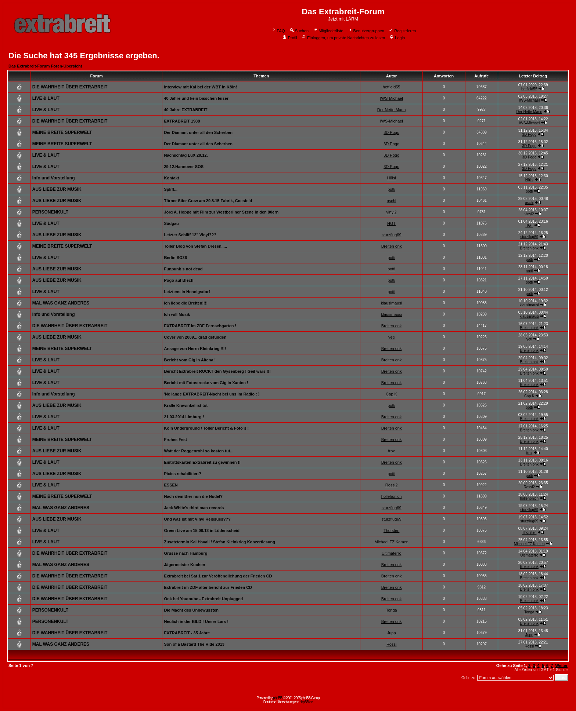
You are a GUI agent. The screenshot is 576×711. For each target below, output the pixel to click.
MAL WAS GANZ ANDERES (60, 303)
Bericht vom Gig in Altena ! (190, 360)
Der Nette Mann (391, 109)
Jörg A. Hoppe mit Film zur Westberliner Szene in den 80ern (221, 212)
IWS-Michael (391, 98)
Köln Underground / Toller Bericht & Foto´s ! (206, 428)
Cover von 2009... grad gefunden (195, 337)
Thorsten (391, 530)
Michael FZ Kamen (391, 542)
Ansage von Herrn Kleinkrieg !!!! (195, 348)
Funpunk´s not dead (183, 269)
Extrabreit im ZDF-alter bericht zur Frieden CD (208, 587)
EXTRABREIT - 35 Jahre (187, 633)
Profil (289, 38)
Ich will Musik (177, 314)
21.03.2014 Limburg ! (184, 417)
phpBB (277, 698)
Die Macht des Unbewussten (191, 610)
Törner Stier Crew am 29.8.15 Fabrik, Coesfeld (208, 200)
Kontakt (171, 178)
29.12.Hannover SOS (184, 166)
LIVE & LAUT (46, 98)
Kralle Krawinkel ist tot (186, 405)
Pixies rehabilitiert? (182, 473)
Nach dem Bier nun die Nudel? (193, 496)
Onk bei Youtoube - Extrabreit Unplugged (203, 599)
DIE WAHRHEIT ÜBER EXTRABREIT (70, 87)
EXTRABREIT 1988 (182, 121)
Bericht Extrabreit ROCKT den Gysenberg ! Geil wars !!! (217, 371)
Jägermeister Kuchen (184, 564)
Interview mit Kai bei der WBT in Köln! (200, 87)
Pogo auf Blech (178, 280)
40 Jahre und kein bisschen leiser (196, 98)
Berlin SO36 (175, 257)
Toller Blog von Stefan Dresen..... (195, 246)
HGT (391, 223)
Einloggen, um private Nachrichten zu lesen (343, 38)
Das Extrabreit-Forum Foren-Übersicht (45, 66)
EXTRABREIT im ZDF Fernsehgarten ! (200, 326)
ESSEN (170, 485)
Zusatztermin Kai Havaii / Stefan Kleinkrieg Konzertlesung (219, 542)
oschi (391, 200)
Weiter (561, 665)
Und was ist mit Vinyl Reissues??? (197, 519)
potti (391, 189)
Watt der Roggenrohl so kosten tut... (198, 451)
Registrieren (402, 31)
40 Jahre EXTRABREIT (185, 109)
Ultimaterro (392, 553)
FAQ (278, 31)
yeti (391, 337)
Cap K (391, 394)
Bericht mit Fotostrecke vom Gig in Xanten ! (206, 382)
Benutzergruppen (366, 31)
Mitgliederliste (328, 31)
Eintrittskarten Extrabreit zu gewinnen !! (202, 462)
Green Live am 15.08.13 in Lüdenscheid (201, 530)
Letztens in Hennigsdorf (187, 291)
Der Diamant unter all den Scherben (198, 132)
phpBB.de (306, 702)
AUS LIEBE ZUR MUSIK (57, 189)
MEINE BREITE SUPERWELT (62, 132)
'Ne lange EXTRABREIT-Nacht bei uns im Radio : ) (211, 394)
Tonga (391, 610)
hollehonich (391, 496)
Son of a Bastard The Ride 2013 (194, 644)
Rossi (391, 644)
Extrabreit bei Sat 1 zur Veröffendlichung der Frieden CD (218, 576)
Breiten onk (391, 246)
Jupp (391, 633)
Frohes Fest (175, 439)
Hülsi (391, 178)
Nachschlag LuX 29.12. (186, 155)
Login (397, 38)
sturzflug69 (392, 235)
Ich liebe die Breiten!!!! (186, 303)
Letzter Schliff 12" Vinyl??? (190, 235)
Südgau (171, 223)
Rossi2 (391, 485)
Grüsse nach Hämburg (185, 553)
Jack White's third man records (194, 508)
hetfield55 (391, 87)
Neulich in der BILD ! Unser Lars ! (196, 621)
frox (391, 451)
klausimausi (391, 303)
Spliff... (170, 189)
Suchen (299, 31)
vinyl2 (391, 212)
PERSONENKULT (50, 212)
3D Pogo (391, 132)
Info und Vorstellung (53, 178)
